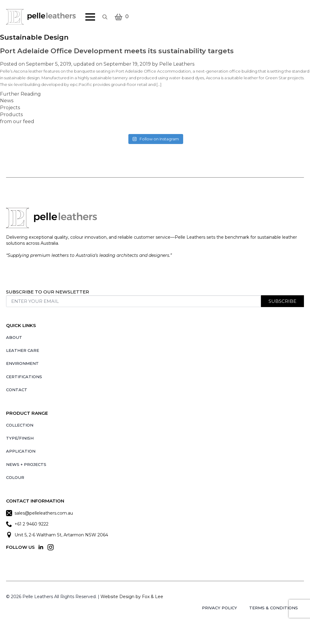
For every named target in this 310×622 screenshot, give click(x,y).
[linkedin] (41, 547)
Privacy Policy (219, 607)
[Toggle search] (105, 17)
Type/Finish (20, 438)
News (6, 100)
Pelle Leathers (176, 64)
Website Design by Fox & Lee (132, 596)
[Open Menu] (90, 17)
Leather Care (22, 350)
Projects (10, 107)
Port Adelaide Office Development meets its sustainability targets (117, 51)
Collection (19, 425)
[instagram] (51, 547)
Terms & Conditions (273, 607)
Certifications (24, 376)
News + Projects (26, 464)
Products (11, 114)
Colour (15, 477)
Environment (22, 363)
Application (20, 451)
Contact (16, 389)
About (14, 337)
